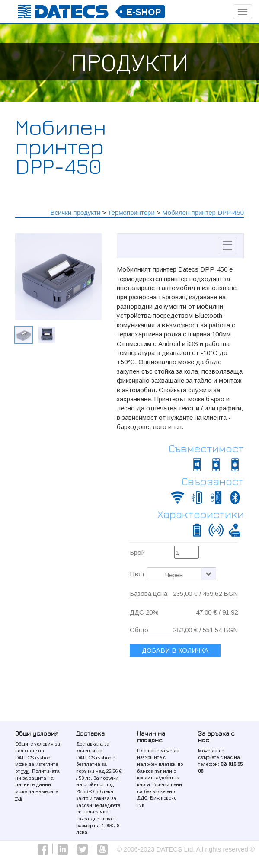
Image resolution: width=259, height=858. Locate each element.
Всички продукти (76, 212)
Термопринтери (131, 212)
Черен (174, 575)
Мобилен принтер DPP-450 (203, 212)
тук (25, 771)
